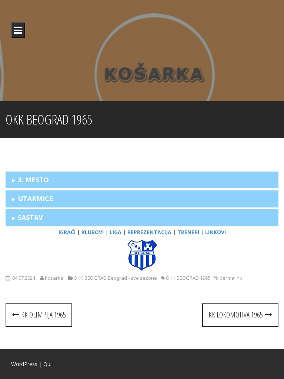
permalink (230, 278)
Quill (48, 364)
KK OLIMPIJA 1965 (39, 315)
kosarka (54, 278)
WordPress (24, 364)
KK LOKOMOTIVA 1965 (240, 315)
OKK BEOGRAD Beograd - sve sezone (115, 278)
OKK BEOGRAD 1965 (188, 278)
